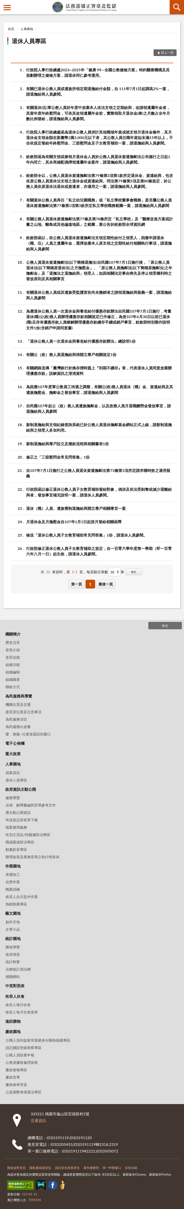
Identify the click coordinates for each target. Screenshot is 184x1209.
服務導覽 (13, 798)
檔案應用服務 (16, 827)
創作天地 (13, 922)
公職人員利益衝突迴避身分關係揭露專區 (38, 1040)
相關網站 (13, 976)
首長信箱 (13, 657)
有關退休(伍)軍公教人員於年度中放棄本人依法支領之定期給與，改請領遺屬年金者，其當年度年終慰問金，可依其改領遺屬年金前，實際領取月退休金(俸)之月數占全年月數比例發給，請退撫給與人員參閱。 (98, 113)
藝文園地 (13, 913)
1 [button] (90, 584)
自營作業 (13, 882)
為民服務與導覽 (18, 696)
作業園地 (13, 866)
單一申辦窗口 (112, 1168)
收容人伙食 (14, 996)
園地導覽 (13, 947)
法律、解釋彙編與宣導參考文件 (31, 805)
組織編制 (13, 672)
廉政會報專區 (16, 1070)
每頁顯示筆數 (97, 572)
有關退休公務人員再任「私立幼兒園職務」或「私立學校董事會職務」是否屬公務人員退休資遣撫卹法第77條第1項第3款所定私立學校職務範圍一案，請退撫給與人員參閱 (99, 202)
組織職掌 (13, 679)
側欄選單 (7, 7)
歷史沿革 (13, 642)
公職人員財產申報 (20, 1055)
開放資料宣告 (16, 1168)
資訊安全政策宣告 (67, 1168)
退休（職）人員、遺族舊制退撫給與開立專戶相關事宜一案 (76, 508)
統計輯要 (13, 962)
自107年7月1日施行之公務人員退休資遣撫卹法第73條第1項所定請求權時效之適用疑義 (98, 473)
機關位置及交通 (18, 704)
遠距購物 (13, 1021)
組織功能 (13, 664)
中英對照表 (14, 985)
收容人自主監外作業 (22, 896)
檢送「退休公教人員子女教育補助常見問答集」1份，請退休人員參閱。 (86, 535)
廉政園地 (13, 1031)
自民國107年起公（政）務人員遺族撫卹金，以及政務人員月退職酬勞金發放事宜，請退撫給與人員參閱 (98, 408)
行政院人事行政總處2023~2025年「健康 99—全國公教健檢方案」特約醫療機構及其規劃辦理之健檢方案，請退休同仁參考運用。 (98, 72)
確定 (133, 571)
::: (4, 3)
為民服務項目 (16, 719)
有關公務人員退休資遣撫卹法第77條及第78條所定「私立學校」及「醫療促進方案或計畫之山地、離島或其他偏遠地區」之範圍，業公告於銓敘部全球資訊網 (99, 221)
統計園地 (13, 938)
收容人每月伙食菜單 (22, 1012)
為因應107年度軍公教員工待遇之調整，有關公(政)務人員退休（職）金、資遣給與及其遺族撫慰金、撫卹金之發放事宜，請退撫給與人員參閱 (99, 389)
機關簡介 (13, 634)
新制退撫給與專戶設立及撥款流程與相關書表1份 (67, 443)
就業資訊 (13, 772)
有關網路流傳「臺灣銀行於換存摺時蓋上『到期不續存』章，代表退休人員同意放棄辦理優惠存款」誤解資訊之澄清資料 (99, 370)
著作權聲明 (91, 1168)
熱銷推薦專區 (16, 904)
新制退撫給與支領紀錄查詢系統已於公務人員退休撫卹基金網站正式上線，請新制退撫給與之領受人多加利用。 (99, 427)
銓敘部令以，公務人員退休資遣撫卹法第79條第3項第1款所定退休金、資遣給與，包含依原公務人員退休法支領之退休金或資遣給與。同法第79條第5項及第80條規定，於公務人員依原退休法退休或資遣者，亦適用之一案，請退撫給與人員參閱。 (99, 181)
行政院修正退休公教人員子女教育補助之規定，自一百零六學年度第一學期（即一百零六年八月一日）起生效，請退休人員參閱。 (99, 551)
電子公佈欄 (14, 743)
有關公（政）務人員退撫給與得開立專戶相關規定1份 (71, 354)
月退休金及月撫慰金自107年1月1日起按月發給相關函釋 (73, 521)
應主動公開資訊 (18, 812)
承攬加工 (13, 874)
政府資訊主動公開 (20, 789)
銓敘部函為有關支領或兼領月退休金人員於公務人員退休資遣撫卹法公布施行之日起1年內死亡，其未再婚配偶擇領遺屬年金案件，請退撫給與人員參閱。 (98, 159)
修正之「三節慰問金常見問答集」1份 (58, 457)
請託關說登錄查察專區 (23, 1047)
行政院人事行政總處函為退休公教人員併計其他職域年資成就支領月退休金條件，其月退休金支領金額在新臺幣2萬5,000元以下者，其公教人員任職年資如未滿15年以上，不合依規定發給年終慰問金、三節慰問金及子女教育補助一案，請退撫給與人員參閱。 (99, 137)
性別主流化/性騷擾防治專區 (28, 834)
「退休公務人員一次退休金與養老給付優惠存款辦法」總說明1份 (81, 341)
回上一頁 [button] (167, 52)
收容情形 (13, 954)
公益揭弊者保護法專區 (23, 1092)
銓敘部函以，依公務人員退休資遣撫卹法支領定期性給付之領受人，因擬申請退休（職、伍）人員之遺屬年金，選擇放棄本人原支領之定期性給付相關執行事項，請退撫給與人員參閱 (99, 243)
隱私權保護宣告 (40, 1168)
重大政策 (13, 753)
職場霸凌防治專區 (20, 842)
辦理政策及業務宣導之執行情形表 (32, 857)
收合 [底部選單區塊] (165, 625)
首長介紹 (13, 650)
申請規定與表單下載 (22, 820)
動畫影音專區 (16, 849)
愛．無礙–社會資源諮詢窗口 (28, 734)
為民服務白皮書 (18, 726)
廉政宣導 (13, 1077)
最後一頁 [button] (105, 584)
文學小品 (13, 929)
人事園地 (27, 29)
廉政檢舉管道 (16, 1084)
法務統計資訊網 (18, 969)
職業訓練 (13, 889)
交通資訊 (38, 1120)
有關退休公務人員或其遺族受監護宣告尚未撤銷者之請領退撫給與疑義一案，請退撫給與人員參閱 (99, 294)
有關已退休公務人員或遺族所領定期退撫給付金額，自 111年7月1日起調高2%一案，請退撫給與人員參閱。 (98, 91)
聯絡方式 (13, 687)
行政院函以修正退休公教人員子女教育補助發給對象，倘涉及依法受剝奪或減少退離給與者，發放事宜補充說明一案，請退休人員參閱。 (99, 491)
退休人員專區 (29, 40)
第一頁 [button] (76, 584)
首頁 (11, 29)
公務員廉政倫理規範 (22, 1062)
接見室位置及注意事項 (23, 712)
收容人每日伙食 (18, 1004)
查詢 (177, 7)
